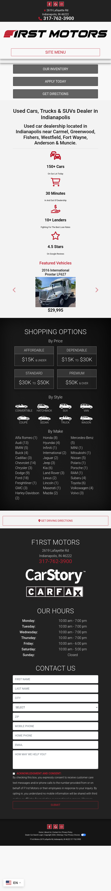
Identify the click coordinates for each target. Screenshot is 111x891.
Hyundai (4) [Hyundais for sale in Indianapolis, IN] (51, 478)
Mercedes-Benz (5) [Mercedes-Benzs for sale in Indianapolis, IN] (82, 475)
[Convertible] (23, 443)
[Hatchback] (44, 443)
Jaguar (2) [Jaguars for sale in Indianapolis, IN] (50, 493)
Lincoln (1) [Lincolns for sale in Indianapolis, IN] (50, 518)
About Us (47, 867)
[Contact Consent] (14, 809)
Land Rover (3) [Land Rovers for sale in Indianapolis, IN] (53, 508)
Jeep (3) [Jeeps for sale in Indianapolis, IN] (49, 498)
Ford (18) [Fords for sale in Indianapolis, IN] (22, 513)
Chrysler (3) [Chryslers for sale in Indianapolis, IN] (23, 503)
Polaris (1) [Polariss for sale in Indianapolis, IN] (78, 498)
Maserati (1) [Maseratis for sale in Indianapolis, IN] (52, 523)
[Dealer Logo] (55, 33)
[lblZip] (55, 752)
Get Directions (55, 129)
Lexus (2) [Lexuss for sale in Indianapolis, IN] (50, 513)
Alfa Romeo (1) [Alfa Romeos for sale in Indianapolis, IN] (26, 473)
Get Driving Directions (55, 556)
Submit (55, 840)
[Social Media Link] (61, 4)
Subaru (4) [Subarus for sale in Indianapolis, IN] (78, 513)
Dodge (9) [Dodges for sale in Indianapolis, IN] (22, 508)
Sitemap (60, 870)
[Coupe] (23, 455)
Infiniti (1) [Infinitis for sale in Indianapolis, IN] (50, 483)
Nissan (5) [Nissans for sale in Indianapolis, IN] (78, 493)
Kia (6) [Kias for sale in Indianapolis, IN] (47, 503)
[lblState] (55, 743)
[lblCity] (55, 733)
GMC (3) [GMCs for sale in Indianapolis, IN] (21, 523)
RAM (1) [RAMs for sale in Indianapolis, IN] (77, 508)
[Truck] (65, 455)
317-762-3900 (58, 18)
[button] (14, 325)
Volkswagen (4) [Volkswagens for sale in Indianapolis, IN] (82, 523)
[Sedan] (44, 455)
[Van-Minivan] (86, 443)
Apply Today (55, 117)
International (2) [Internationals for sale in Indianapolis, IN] (54, 488)
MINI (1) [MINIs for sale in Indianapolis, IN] (77, 483)
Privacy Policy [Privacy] (67, 867)
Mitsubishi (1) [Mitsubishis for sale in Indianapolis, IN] (81, 488)
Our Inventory (55, 104)
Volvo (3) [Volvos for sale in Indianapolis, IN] (77, 528)
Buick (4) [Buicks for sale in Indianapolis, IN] (21, 488)
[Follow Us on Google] (55, 4)
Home (41, 867)
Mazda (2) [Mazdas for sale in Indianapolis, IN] (50, 528)
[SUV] (65, 443)
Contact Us (56, 867)
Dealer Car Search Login (34, 870)
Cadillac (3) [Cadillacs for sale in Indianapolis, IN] (23, 493)
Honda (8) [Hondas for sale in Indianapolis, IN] (50, 473)
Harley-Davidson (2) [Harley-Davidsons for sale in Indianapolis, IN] (27, 530)
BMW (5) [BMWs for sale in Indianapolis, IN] (21, 483)
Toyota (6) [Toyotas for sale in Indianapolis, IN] (78, 518)
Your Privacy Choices (75, 870)
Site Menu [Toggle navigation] (55, 52)
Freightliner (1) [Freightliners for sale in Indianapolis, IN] (26, 518)
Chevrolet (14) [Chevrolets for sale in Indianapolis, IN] (25, 498)
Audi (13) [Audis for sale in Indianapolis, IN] (22, 478)
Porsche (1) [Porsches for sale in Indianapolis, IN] (79, 503)
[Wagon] (86, 455)
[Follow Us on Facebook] (49, 4)
